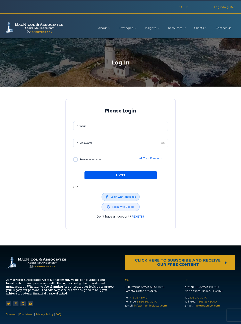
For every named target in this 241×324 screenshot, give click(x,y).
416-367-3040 (138, 297)
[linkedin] (23, 303)
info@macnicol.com (207, 305)
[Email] (120, 126)
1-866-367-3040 (147, 301)
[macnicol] (33, 23)
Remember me (90, 159)
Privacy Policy (44, 314)
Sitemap (12, 314)
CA (180, 7)
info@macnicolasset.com (150, 305)
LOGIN (120, 175)
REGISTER (138, 217)
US (186, 7)
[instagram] (15, 303)
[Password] (120, 143)
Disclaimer (26, 314)
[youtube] (30, 303)
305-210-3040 (198, 297)
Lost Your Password (150, 158)
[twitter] (8, 303)
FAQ (58, 314)
